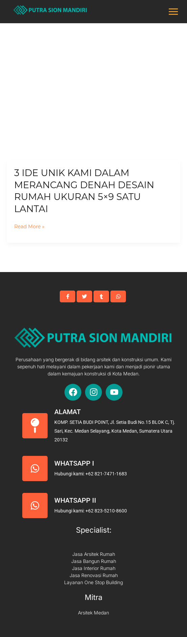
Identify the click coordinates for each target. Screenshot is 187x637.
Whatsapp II (75, 500)
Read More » (29, 226)
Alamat (67, 412)
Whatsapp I (74, 463)
